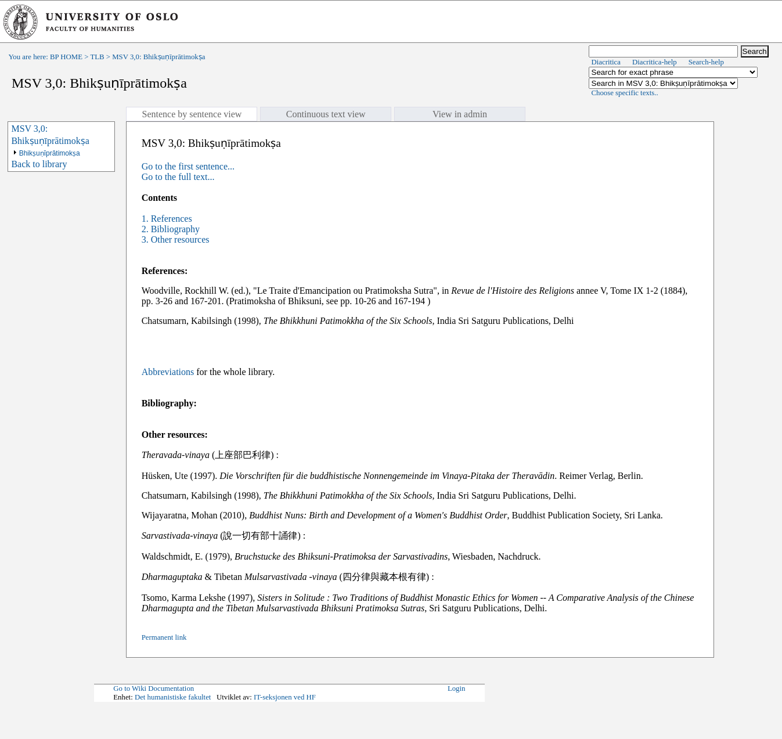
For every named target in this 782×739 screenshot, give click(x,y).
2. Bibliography (171, 229)
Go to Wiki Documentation (153, 688)
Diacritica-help (654, 62)
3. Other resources (176, 239)
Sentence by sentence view (192, 114)
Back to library (39, 164)
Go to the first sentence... (188, 166)
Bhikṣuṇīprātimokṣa (49, 153)
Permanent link (164, 637)
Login (457, 688)
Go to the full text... (178, 177)
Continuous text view (326, 114)
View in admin (460, 114)
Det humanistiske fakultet (173, 697)
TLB (97, 57)
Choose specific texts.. (625, 93)
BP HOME (66, 57)
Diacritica (606, 62)
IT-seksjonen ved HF (285, 697)
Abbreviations (168, 372)
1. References (167, 218)
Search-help (706, 62)
